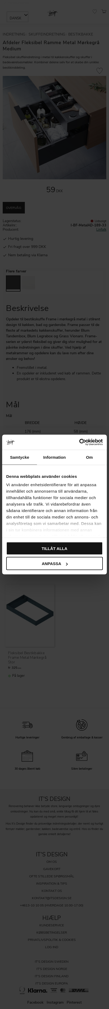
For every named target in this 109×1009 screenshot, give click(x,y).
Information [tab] (54, 457)
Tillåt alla (54, 548)
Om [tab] (89, 457)
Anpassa (55, 563)
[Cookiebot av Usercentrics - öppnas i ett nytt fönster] (79, 442)
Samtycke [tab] (19, 457)
